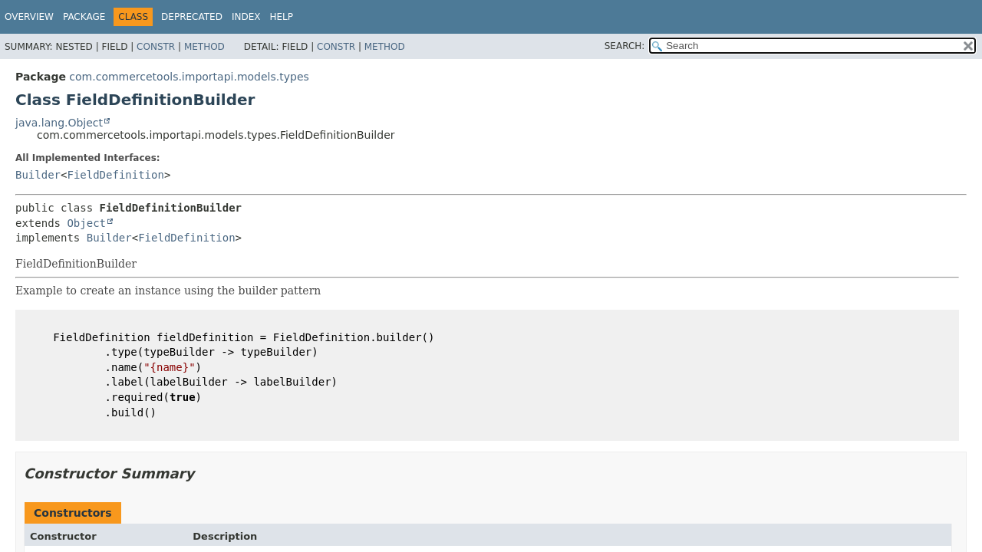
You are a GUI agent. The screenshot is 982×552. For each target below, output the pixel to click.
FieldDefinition (115, 175)
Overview (29, 17)
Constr (156, 46)
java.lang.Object (59, 123)
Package (84, 17)
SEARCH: (625, 46)
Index (246, 17)
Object (86, 223)
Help (281, 17)
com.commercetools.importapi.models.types (188, 77)
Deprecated (191, 17)
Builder (38, 175)
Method (204, 46)
